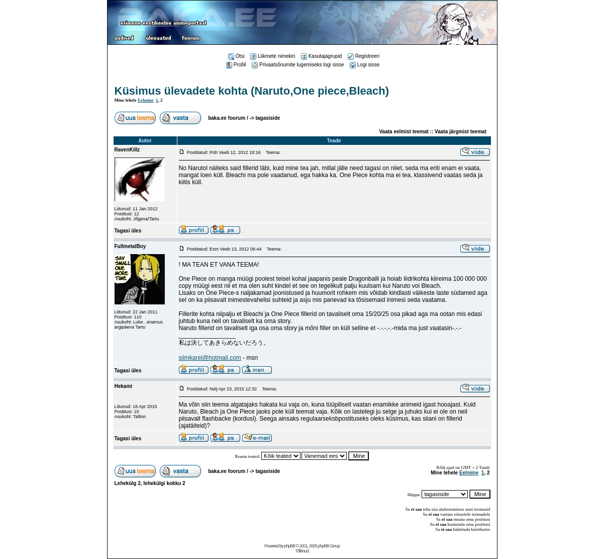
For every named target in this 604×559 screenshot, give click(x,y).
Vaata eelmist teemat (404, 131)
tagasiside (267, 118)
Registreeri (363, 56)
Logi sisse (364, 64)
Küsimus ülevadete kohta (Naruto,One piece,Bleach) (252, 91)
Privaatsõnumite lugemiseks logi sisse (298, 64)
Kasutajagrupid (321, 56)
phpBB (289, 545)
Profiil (236, 64)
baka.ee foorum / (228, 118)
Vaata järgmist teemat (460, 131)
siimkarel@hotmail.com (210, 357)
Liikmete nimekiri (272, 56)
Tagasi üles (128, 230)
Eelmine (146, 100)
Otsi (236, 56)
